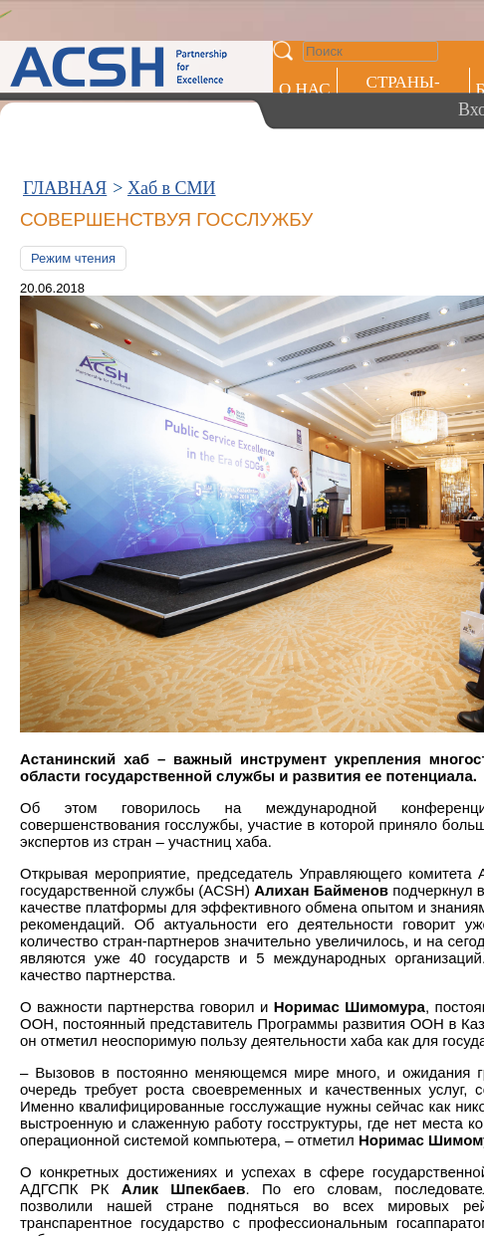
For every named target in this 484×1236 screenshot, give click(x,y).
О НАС (305, 89)
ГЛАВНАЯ (65, 188)
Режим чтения (73, 258)
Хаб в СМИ (171, 188)
